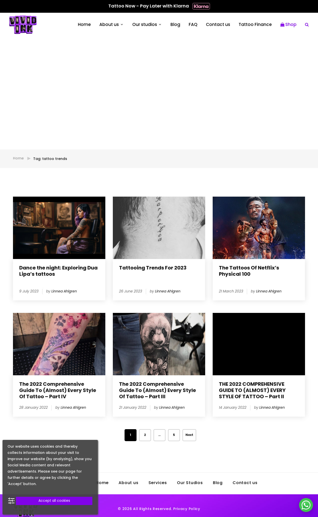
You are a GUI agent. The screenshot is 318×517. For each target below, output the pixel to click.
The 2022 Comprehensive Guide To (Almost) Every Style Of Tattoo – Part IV (57, 390)
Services (158, 483)
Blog (175, 25)
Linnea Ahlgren (64, 291)
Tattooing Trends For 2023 (152, 268)
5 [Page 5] (174, 435)
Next (189, 435)
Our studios (144, 25)
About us (109, 25)
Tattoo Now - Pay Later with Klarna (159, 6)
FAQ (193, 25)
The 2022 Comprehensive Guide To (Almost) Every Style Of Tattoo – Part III (157, 390)
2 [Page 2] (145, 435)
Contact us (218, 25)
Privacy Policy (186, 509)
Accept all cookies (54, 501)
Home (84, 25)
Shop (288, 25)
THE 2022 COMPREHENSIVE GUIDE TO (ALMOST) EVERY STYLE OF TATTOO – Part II (252, 390)
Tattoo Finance (255, 25)
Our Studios (190, 483)
